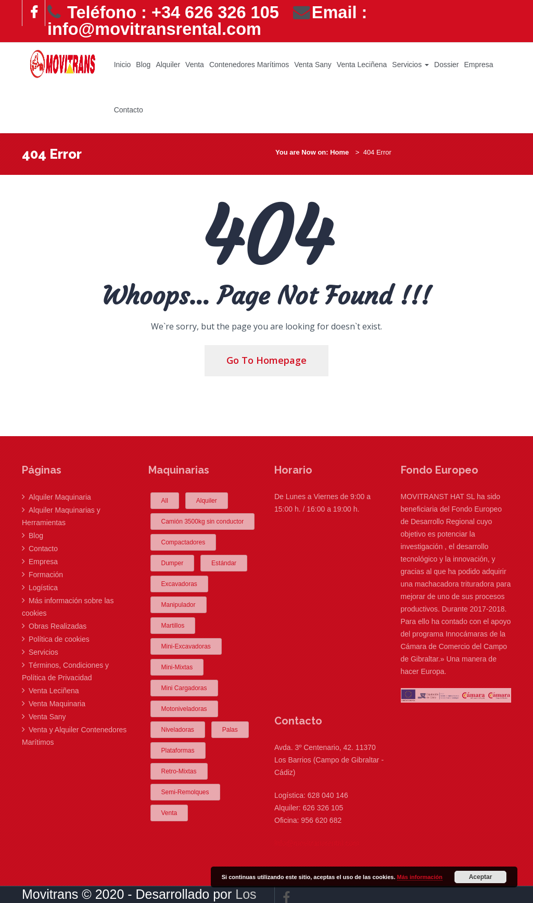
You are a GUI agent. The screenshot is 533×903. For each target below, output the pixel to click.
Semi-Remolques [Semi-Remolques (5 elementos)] (185, 792)
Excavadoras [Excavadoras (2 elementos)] (179, 584)
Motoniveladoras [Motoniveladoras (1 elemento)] (184, 709)
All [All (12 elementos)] (164, 500)
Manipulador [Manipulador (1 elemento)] (178, 604)
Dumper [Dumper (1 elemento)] (172, 563)
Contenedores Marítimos (249, 64)
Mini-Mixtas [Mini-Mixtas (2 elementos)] (177, 667)
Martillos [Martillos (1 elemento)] (173, 625)
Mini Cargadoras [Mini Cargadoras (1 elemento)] (184, 688)
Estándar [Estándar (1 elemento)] (223, 563)
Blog (143, 64)
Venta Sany (313, 64)
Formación (46, 574)
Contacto (128, 110)
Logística (43, 587)
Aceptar (480, 877)
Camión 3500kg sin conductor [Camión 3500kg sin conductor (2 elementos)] (202, 521)
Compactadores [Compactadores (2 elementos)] (183, 542)
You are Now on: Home (312, 152)
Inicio (122, 64)
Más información (419, 877)
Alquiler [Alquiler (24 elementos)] (206, 500)
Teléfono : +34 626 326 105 (163, 12)
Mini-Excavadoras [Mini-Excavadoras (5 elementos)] (186, 646)
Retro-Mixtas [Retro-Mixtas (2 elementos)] (179, 771)
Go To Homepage (266, 360)
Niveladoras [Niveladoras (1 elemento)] (177, 729)
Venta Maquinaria (57, 703)
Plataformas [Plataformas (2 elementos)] (178, 750)
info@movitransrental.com (316, 843)
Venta (194, 64)
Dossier (446, 64)
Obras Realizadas (57, 626)
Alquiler (168, 64)
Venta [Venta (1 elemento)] (169, 813)
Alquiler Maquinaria (60, 497)
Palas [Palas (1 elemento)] (230, 729)
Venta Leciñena (362, 64)
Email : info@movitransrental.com (207, 21)
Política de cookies (59, 639)
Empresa (478, 64)
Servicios (410, 64)
